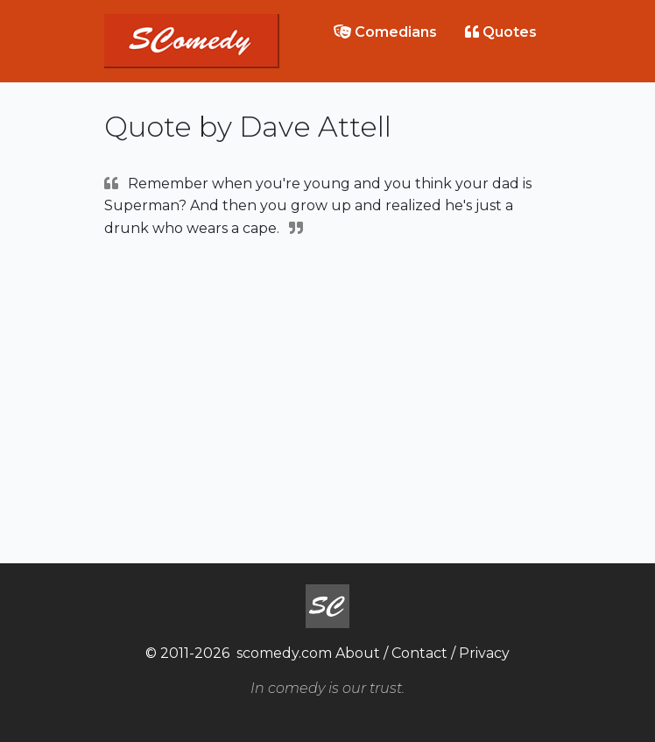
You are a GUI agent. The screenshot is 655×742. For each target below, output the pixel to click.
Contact (419, 653)
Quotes (501, 32)
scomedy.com (284, 653)
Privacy (484, 653)
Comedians (385, 32)
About (357, 653)
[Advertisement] (327, 398)
